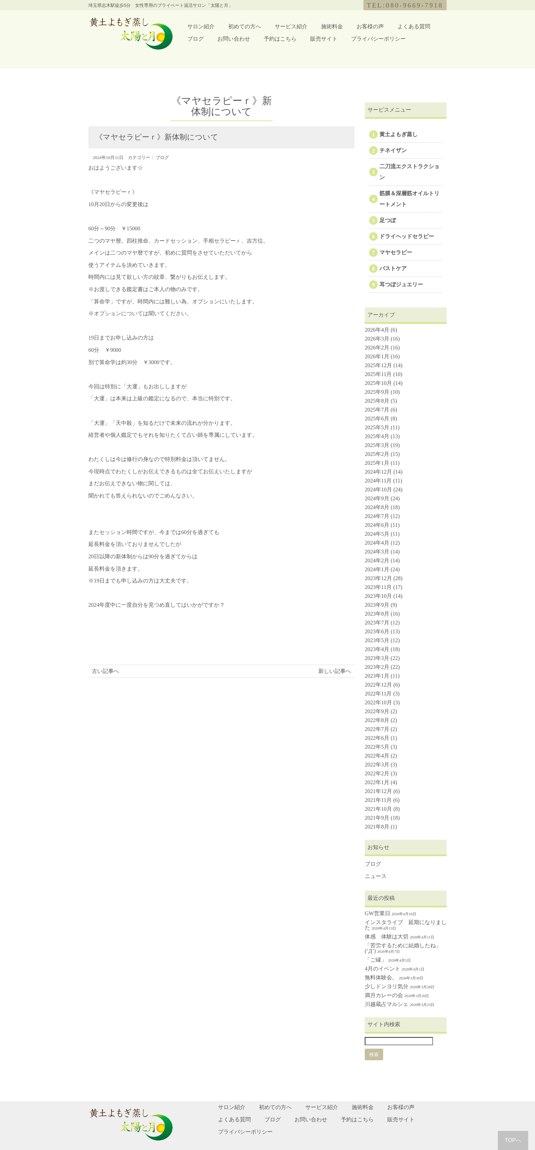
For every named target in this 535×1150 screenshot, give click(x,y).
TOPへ (513, 1140)
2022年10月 (378, 702)
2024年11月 (378, 481)
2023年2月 (377, 667)
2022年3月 (377, 764)
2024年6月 (377, 525)
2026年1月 (377, 356)
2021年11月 (378, 800)
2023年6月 (377, 631)
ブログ (195, 39)
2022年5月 (377, 747)
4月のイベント (382, 969)
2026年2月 (377, 347)
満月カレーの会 (384, 995)
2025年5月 (377, 427)
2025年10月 (378, 383)
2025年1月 (377, 463)
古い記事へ (105, 671)
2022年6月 (377, 738)
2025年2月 (377, 454)
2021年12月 (378, 791)
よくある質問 (413, 26)
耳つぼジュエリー (401, 284)
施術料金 (332, 26)
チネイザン (393, 150)
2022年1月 (377, 782)
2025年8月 (377, 401)
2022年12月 (378, 685)
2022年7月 (377, 729)
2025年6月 (377, 418)
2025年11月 (378, 374)
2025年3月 (377, 445)
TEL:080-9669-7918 (405, 5)
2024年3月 (377, 552)
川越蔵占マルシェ (386, 1004)
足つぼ (387, 220)
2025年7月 (377, 410)
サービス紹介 (291, 26)
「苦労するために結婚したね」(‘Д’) (403, 948)
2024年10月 (378, 489)
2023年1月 (377, 676)
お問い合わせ (233, 39)
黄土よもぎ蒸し (398, 134)
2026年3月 (377, 339)
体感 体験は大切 (386, 936)
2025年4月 (377, 436)
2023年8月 (377, 614)
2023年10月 (378, 596)
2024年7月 (377, 516)
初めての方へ (244, 26)
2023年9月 (377, 605)
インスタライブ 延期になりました (406, 925)
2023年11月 (378, 587)
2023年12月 (378, 578)
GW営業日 (377, 913)
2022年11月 (378, 693)
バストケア (393, 268)
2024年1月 (377, 569)
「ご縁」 (376, 960)
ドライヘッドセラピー (406, 236)
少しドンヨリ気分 (386, 986)
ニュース (376, 876)
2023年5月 (377, 640)
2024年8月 (377, 507)
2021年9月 (377, 818)
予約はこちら (280, 39)
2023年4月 (377, 649)
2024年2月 (377, 560)
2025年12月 (378, 365)
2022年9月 (377, 711)
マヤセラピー (395, 252)
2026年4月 (377, 330)
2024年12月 (378, 472)
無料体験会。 (381, 977)
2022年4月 (377, 756)
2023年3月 (377, 658)
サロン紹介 (201, 26)
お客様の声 (370, 26)
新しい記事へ (334, 671)
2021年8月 (377, 827)
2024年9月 (377, 498)
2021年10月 (378, 809)
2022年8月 (377, 720)
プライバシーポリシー (378, 39)
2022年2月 (377, 773)
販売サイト (323, 39)
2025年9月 (377, 392)
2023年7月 (377, 623)
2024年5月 (377, 534)
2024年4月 (377, 543)
